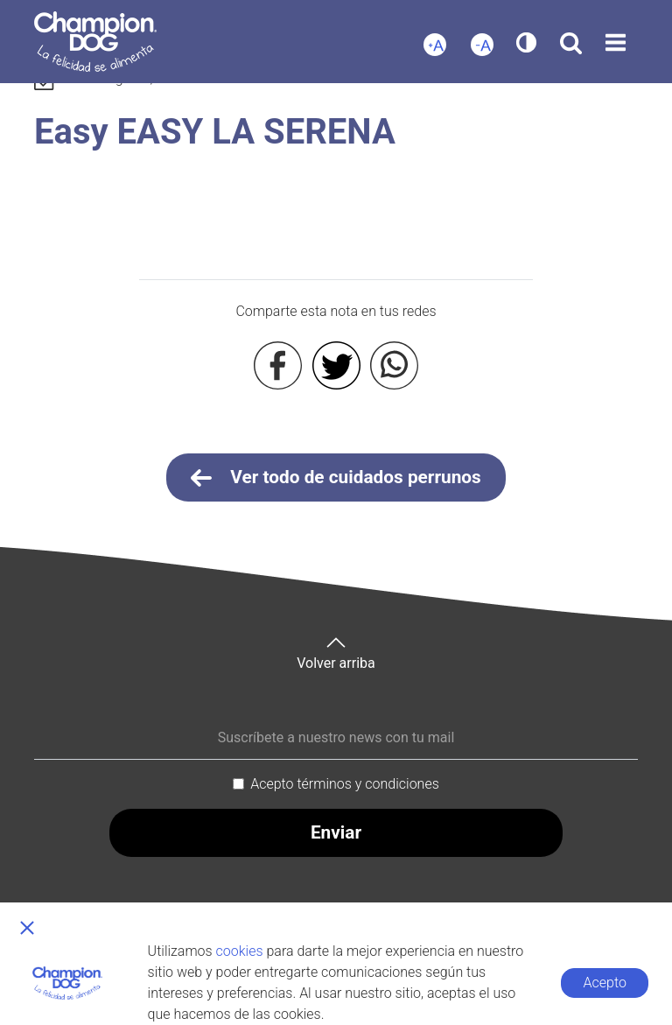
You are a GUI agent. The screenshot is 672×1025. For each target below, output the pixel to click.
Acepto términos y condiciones (344, 784)
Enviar (336, 832)
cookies (239, 951)
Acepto (605, 982)
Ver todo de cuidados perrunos (336, 478)
